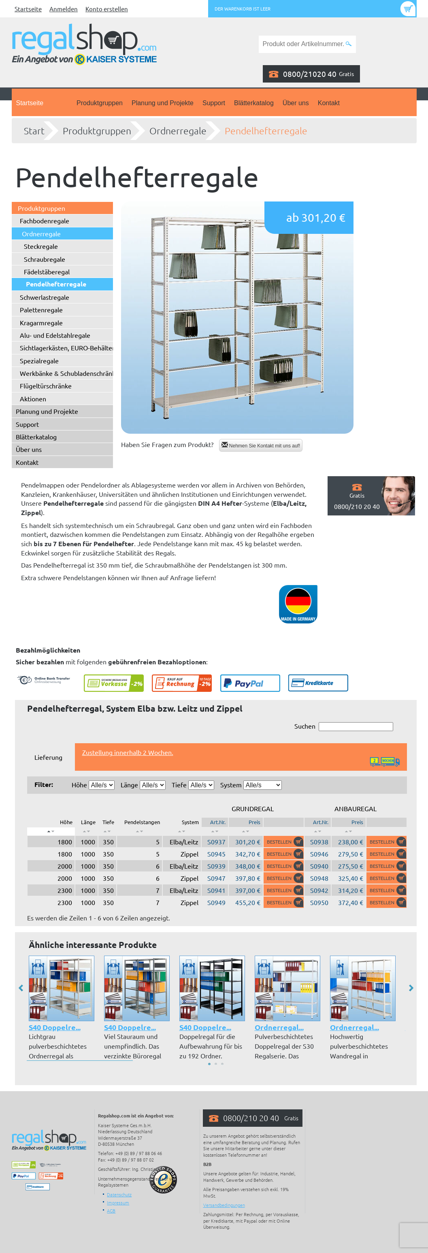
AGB (111, 1210)
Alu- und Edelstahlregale (55, 335)
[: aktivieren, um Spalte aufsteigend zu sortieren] (86, 831)
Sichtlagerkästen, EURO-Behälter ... (70, 347)
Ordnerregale (178, 130)
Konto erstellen (106, 9)
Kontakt (329, 103)
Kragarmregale (41, 322)
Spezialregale (39, 360)
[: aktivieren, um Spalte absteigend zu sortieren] (51, 831)
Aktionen (33, 398)
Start (34, 130)
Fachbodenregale (44, 220)
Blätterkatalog (254, 103)
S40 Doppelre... (55, 1027)
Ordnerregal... (279, 1027)
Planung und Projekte (163, 103)
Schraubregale (44, 259)
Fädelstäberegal (47, 271)
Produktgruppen (100, 103)
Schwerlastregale (44, 297)
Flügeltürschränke (46, 386)
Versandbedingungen (224, 1205)
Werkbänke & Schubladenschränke (69, 373)
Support (213, 103)
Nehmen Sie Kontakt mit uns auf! (260, 445)
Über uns (296, 103)
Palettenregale (41, 309)
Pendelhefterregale (266, 130)
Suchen (343, 726)
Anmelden (63, 9)
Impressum (118, 1202)
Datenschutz (119, 1194)
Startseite (28, 9)
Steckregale (41, 246)
